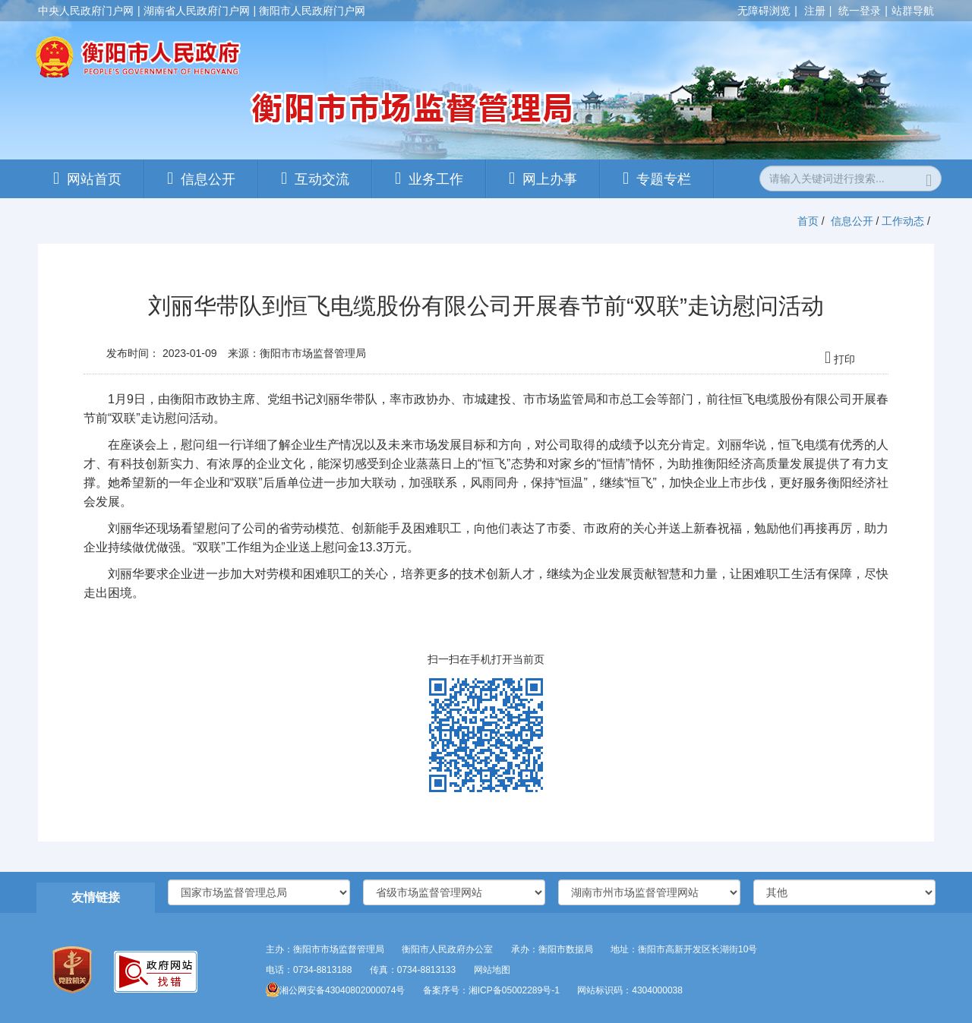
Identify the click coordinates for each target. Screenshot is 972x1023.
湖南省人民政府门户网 (197, 11)
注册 (814, 11)
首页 (808, 221)
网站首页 (94, 179)
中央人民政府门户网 (86, 11)
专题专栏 (663, 179)
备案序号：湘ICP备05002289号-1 (491, 990)
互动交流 (322, 179)
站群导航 (913, 11)
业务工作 (436, 179)
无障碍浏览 (764, 11)
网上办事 (549, 179)
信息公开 (208, 179)
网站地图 (492, 970)
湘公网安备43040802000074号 (335, 990)
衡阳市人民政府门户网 (312, 11)
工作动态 (903, 221)
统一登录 (859, 11)
